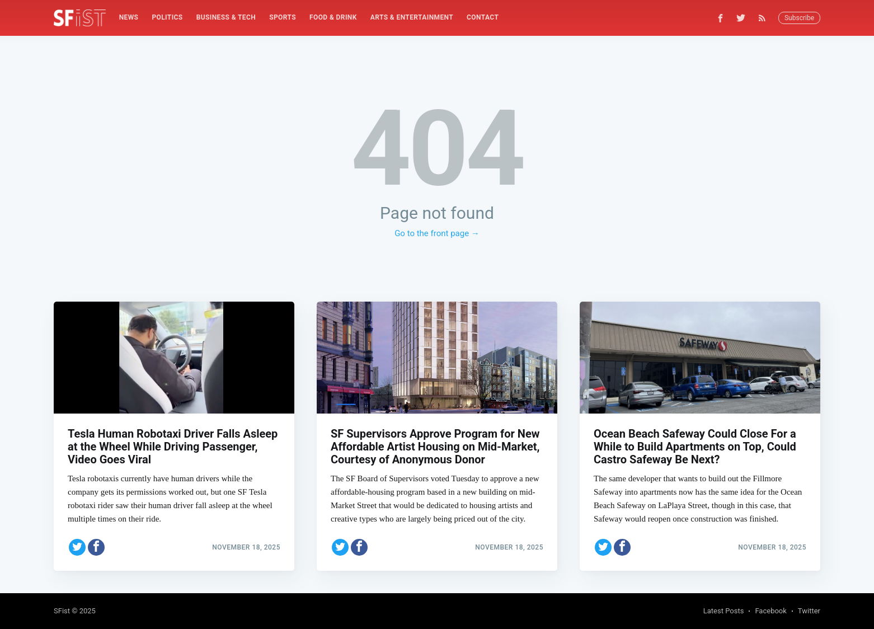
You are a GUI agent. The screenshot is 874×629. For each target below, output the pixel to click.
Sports (282, 17)
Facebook (770, 611)
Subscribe (799, 18)
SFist (62, 611)
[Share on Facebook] (96, 547)
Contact (483, 17)
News (129, 17)
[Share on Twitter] (77, 547)
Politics (167, 17)
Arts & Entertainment (411, 17)
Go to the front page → (437, 233)
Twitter (809, 611)
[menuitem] (128, 18)
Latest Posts (723, 611)
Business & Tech (226, 17)
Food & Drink (333, 17)
